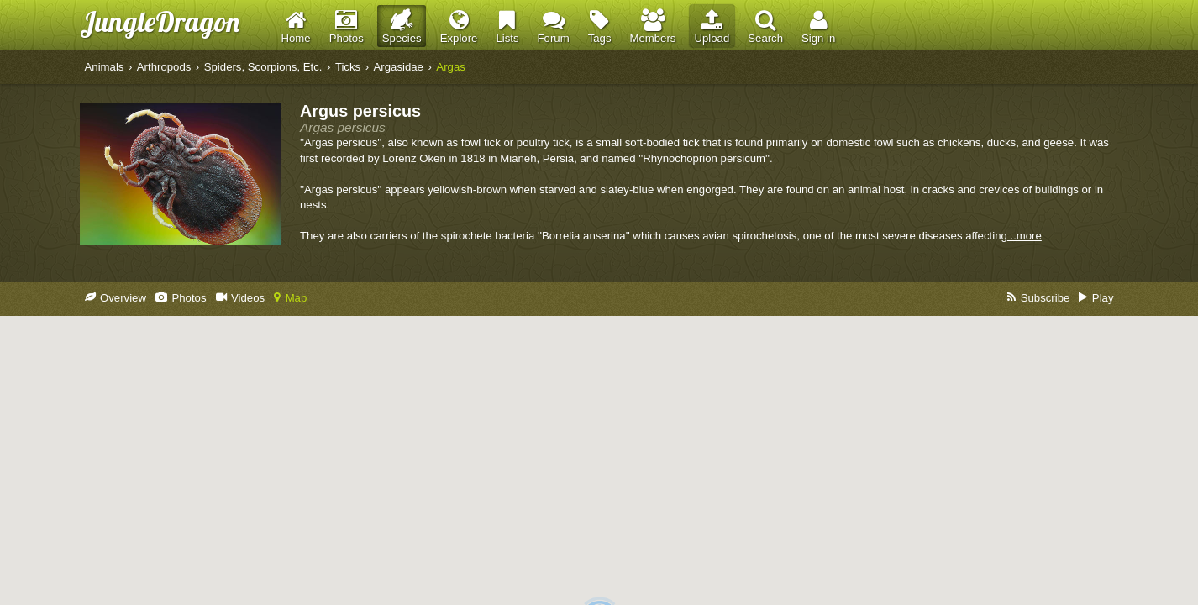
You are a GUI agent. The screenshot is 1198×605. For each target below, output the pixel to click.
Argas (450, 66)
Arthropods (164, 66)
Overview (115, 298)
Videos (240, 298)
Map (290, 298)
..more (1024, 235)
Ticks (347, 66)
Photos (181, 298)
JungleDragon (159, 21)
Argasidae (398, 66)
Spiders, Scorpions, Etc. (263, 66)
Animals (104, 66)
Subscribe (1038, 298)
